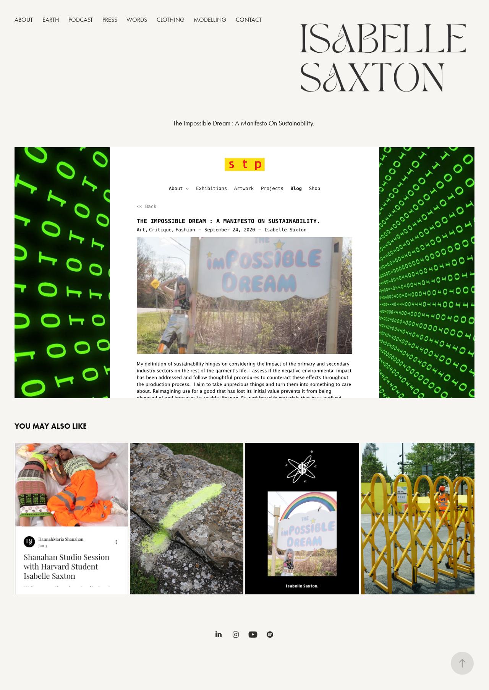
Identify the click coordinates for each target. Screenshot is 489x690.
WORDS (136, 19)
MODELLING (210, 19)
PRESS (109, 19)
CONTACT (249, 19)
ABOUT (24, 19)
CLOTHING (171, 19)
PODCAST (80, 19)
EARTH (50, 19)
